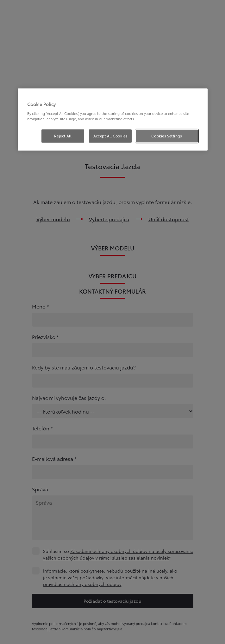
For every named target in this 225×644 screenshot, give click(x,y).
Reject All (62, 135)
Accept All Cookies (110, 135)
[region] (113, 120)
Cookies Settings (166, 135)
